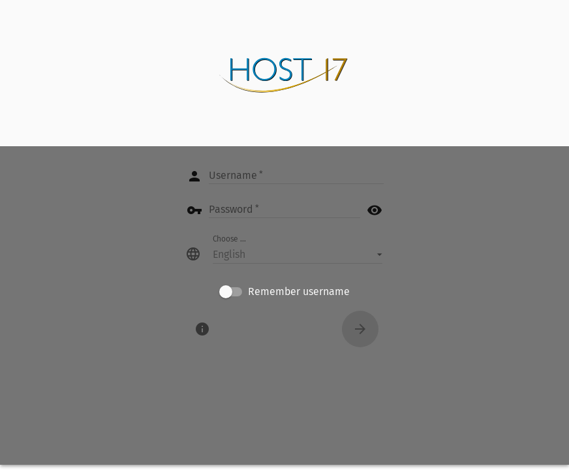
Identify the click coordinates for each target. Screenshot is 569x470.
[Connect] (360, 329)
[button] (297, 254)
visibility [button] (374, 210)
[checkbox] (284, 292)
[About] (202, 329)
